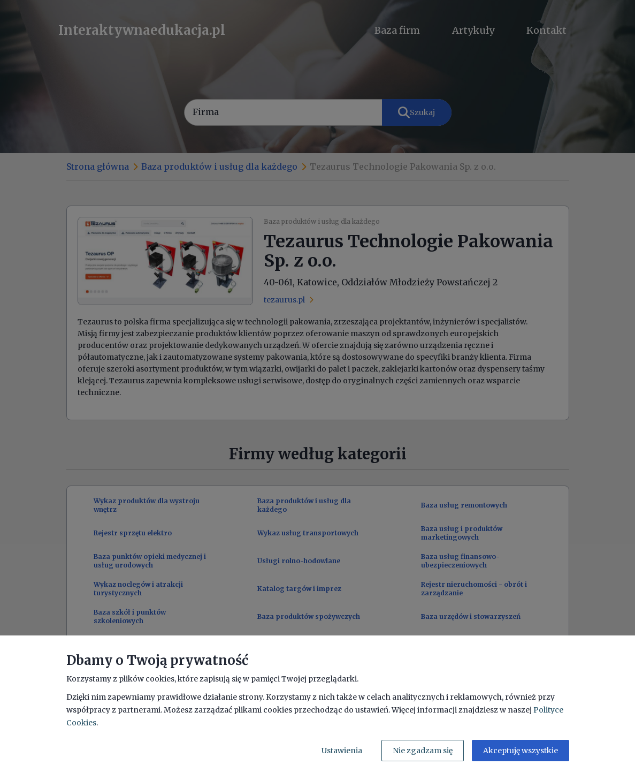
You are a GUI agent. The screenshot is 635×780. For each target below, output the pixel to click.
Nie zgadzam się (423, 750)
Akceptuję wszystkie (520, 750)
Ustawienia (342, 750)
